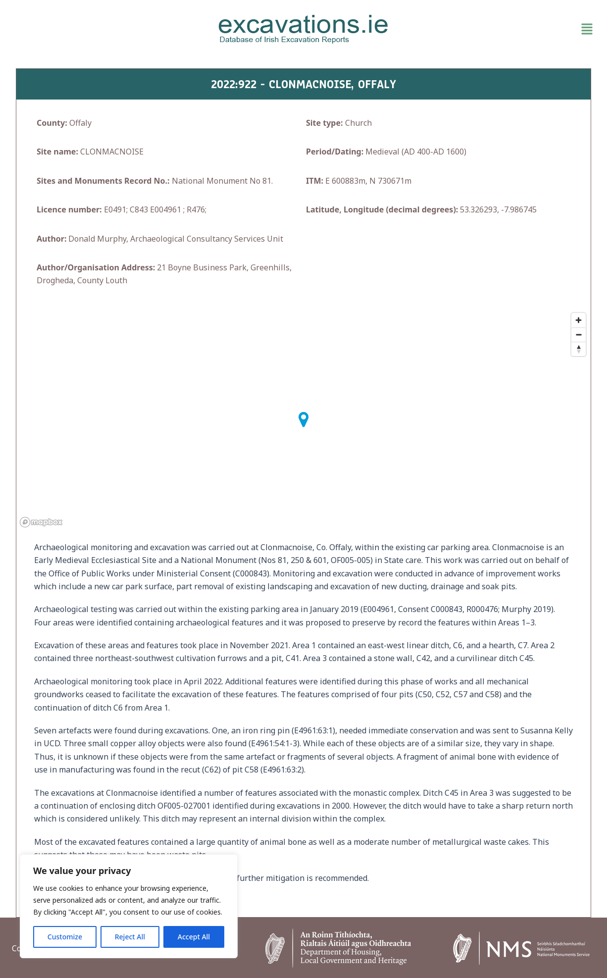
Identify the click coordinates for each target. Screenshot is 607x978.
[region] (129, 906)
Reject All (130, 936)
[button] (502, 29)
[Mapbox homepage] (41, 522)
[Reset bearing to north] (578, 349)
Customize (65, 936)
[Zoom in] (578, 320)
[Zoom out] (578, 334)
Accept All (194, 936)
